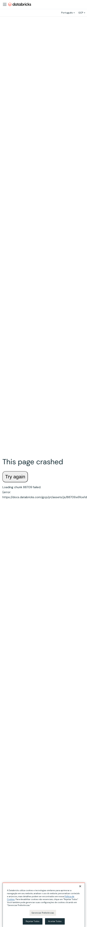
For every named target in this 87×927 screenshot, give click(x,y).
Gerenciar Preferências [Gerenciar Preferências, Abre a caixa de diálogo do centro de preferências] (43, 913)
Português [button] (67, 12)
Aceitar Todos (55, 922)
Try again (15, 476)
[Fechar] (80, 887)
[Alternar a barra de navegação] (4, 4)
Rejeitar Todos (32, 922)
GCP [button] (80, 12)
